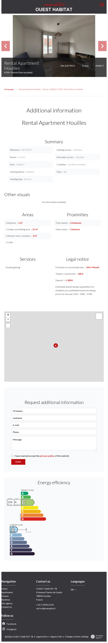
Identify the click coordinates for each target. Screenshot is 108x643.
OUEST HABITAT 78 (46, 588)
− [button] (8, 319)
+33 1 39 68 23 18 (45, 604)
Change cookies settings (77, 636)
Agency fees (56, 636)
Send (18, 462)
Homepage (9, 89)
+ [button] (8, 315)
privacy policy (47, 455)
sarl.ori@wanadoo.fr (46, 608)
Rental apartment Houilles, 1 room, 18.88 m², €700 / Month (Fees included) (51, 89)
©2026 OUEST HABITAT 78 (19, 636)
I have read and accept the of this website (41, 455)
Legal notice (42, 636)
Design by (96, 637)
